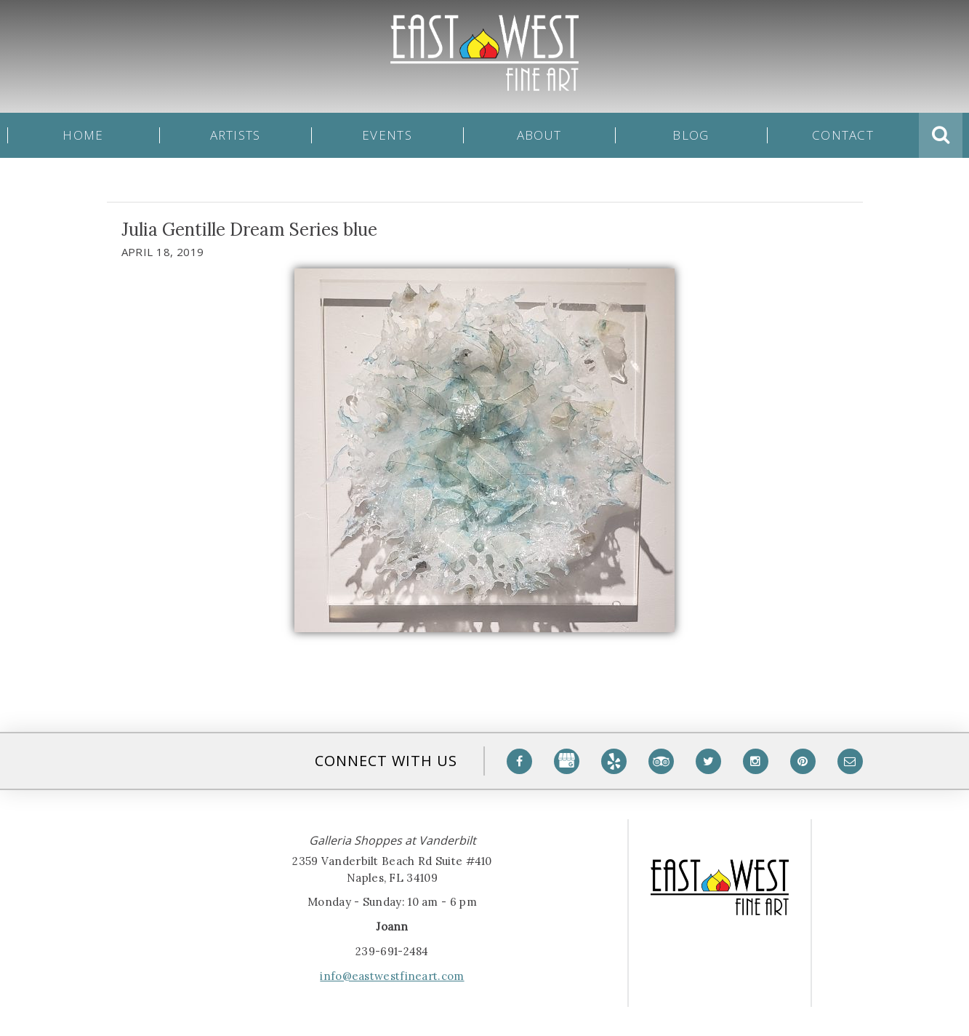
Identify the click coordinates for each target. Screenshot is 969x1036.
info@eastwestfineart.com (392, 976)
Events (387, 135)
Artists (235, 135)
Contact (843, 135)
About (539, 135)
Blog (690, 135)
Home (83, 135)
